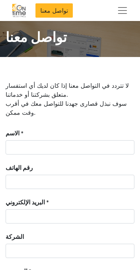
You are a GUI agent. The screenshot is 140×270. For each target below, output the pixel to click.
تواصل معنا (54, 10)
